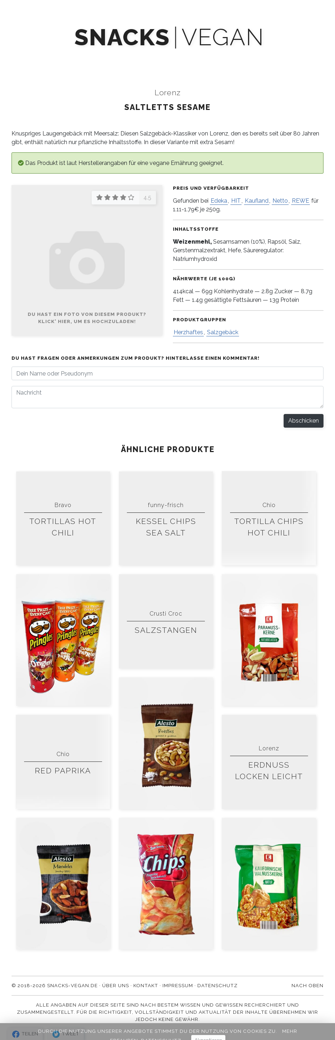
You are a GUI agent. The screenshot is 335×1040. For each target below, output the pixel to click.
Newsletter (155, 58)
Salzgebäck (222, 332)
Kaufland (257, 200)
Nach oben (307, 985)
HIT (236, 200)
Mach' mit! (104, 58)
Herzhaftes (188, 332)
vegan (223, 38)
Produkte (58, 58)
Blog (197, 58)
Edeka (219, 200)
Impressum (177, 985)
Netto (280, 200)
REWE (300, 200)
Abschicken (303, 420)
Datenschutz (217, 985)
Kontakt (279, 58)
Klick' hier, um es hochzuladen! (87, 321)
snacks (122, 38)
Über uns (235, 58)
